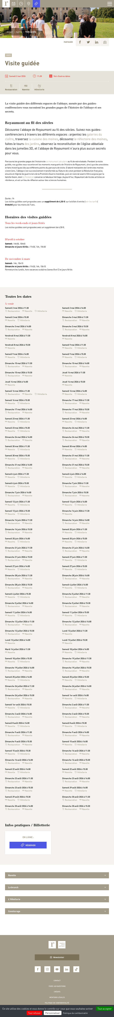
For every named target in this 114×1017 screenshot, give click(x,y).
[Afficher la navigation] (110, 3)
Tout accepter (105, 1008)
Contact (57, 981)
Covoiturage (57, 911)
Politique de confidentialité (57, 1003)
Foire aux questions (57, 986)
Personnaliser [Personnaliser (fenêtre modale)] (52, 1012)
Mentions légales (57, 997)
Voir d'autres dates (59, 76)
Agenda (19, 31)
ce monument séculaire (56, 161)
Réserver (28, 845)
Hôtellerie (39, 87)
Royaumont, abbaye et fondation (6, 3)
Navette (26, 87)
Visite (8, 55)
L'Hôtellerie (57, 899)
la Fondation (28, 177)
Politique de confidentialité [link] (75, 1013)
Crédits (57, 992)
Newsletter (57, 957)
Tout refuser (34, 1012)
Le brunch (57, 887)
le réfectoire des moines (90, 139)
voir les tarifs (91, 201)
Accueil (10, 31)
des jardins (31, 144)
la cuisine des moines (43, 139)
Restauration (12, 311)
